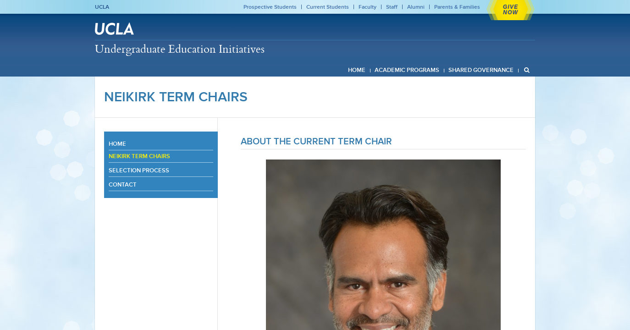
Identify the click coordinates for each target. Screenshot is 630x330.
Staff (392, 7)
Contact (123, 184)
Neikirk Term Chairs (176, 96)
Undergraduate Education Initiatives (180, 48)
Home (117, 143)
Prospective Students (270, 7)
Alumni (416, 7)
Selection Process (139, 170)
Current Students (327, 7)
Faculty (367, 7)
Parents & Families (457, 7)
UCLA (102, 7)
